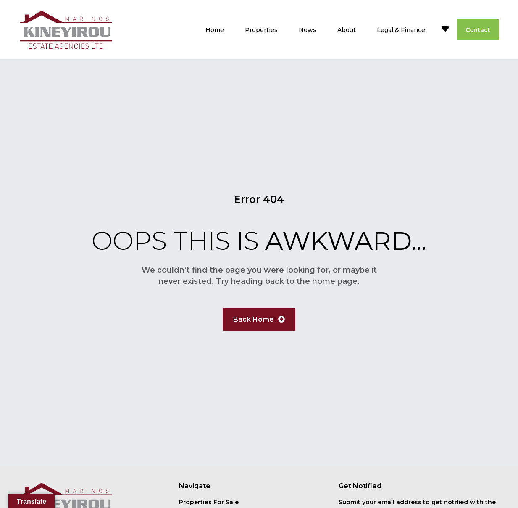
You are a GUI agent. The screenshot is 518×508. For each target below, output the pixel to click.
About (346, 30)
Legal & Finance (400, 30)
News (307, 30)
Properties (261, 30)
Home (214, 30)
